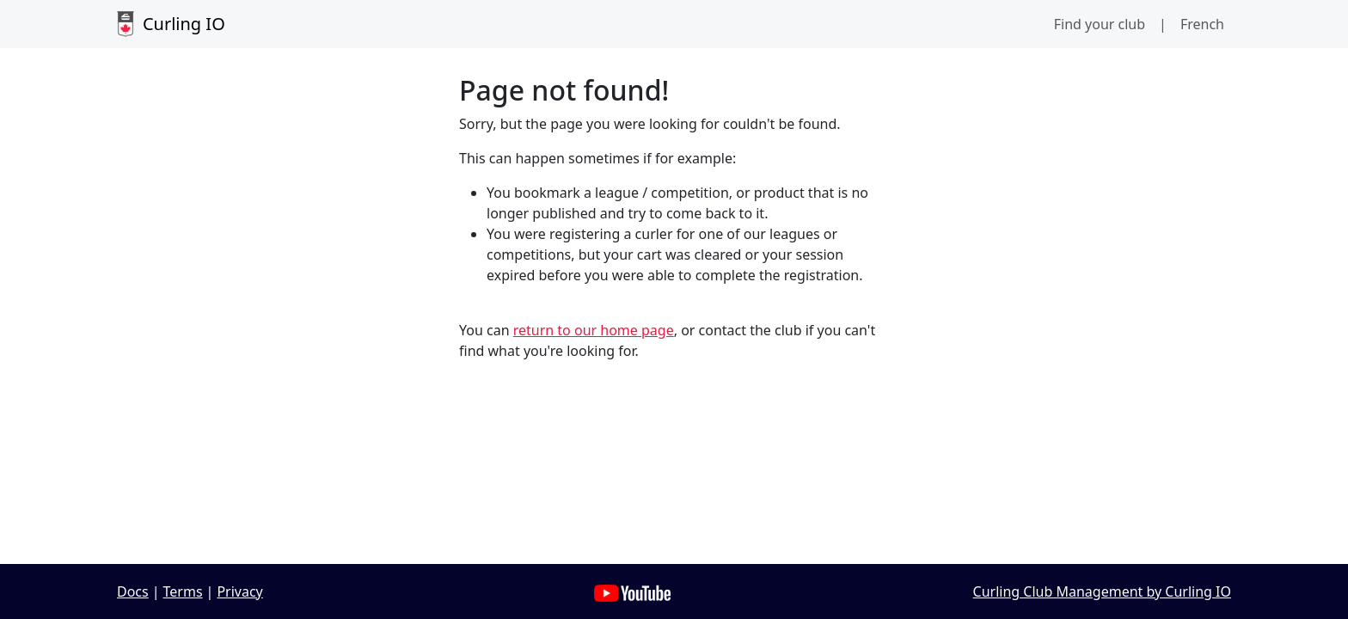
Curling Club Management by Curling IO (1102, 591)
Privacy (239, 591)
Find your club (1099, 24)
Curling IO (171, 24)
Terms (183, 591)
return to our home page (593, 330)
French (1202, 24)
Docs (133, 591)
